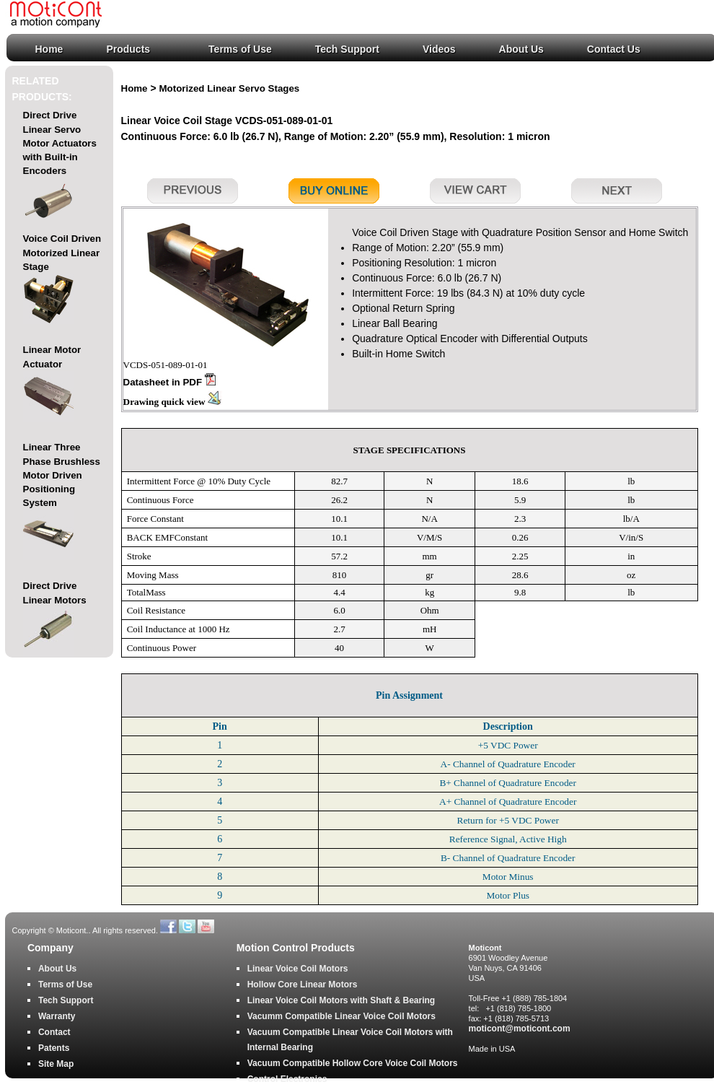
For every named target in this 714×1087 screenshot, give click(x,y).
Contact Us (613, 49)
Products (128, 49)
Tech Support (347, 49)
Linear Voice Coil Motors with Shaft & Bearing (341, 1000)
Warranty (57, 1016)
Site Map (56, 1064)
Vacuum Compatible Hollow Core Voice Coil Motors (352, 1063)
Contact (54, 1032)
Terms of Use (240, 49)
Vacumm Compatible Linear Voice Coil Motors (341, 1016)
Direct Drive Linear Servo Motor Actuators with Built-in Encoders (60, 169)
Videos (439, 49)
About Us (521, 49)
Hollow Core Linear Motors (302, 984)
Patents (53, 1048)
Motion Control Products (296, 948)
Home (49, 49)
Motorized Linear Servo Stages (229, 88)
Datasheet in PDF (169, 382)
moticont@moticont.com (519, 1028)
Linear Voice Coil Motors (297, 969)
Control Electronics (287, 1079)
